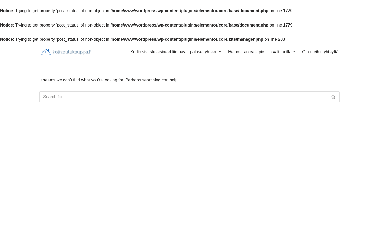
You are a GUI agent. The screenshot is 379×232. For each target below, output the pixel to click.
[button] (220, 52)
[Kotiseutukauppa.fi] (65, 52)
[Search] (183, 96)
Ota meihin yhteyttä (320, 52)
